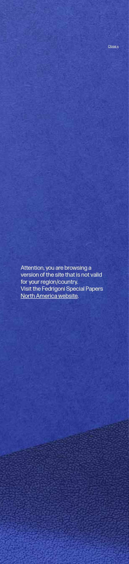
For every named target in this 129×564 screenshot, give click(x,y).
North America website (49, 296)
